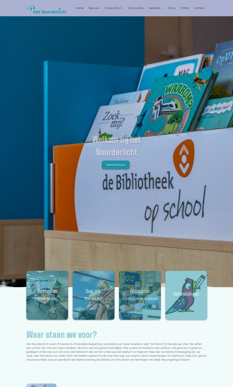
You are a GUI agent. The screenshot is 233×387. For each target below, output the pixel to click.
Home (80, 8)
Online (184, 8)
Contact (199, 8)
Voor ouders (136, 8)
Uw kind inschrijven (116, 164)
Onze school (113, 8)
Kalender (155, 8)
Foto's (171, 8)
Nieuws (93, 8)
